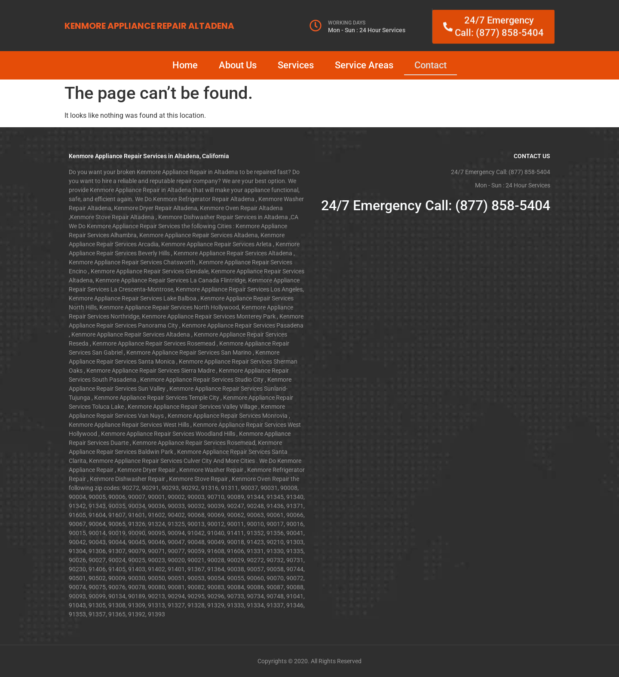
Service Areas (364, 65)
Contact (430, 65)
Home (185, 65)
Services (296, 65)
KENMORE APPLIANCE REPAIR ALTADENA (149, 26)
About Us (238, 65)
